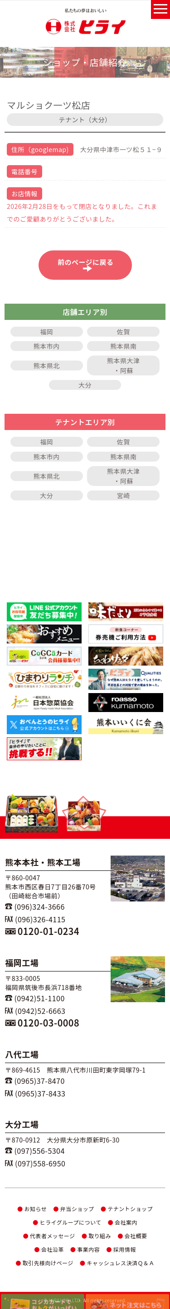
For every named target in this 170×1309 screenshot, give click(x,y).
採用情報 (121, 1249)
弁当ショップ (73, 1208)
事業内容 (85, 1249)
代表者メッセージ (49, 1236)
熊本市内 (47, 346)
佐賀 (123, 331)
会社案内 (122, 1222)
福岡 (46, 331)
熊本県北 (47, 365)
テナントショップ (127, 1208)
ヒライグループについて (67, 1222)
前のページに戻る (88, 264)
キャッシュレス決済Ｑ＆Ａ (117, 1263)
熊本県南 (123, 346)
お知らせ (32, 1208)
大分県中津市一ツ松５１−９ (121, 149)
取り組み (96, 1236)
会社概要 (132, 1236)
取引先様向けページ (44, 1263)
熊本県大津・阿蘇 (123, 365)
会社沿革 (48, 1249)
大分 (85, 384)
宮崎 (123, 495)
